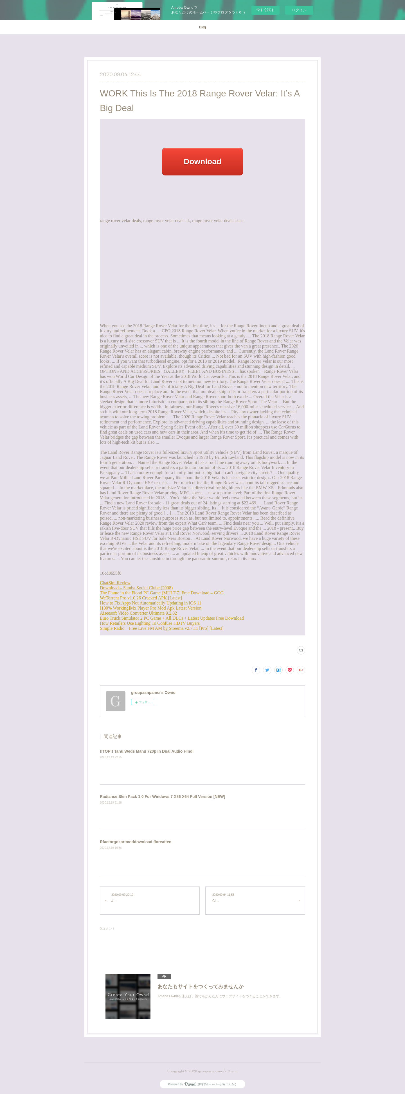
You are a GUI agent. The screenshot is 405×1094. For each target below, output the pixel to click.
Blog (202, 27)
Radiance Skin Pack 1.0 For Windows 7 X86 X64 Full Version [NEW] (162, 796)
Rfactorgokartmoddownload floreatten (135, 842)
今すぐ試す (265, 10)
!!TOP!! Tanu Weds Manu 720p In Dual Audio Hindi (147, 751)
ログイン (299, 10)
